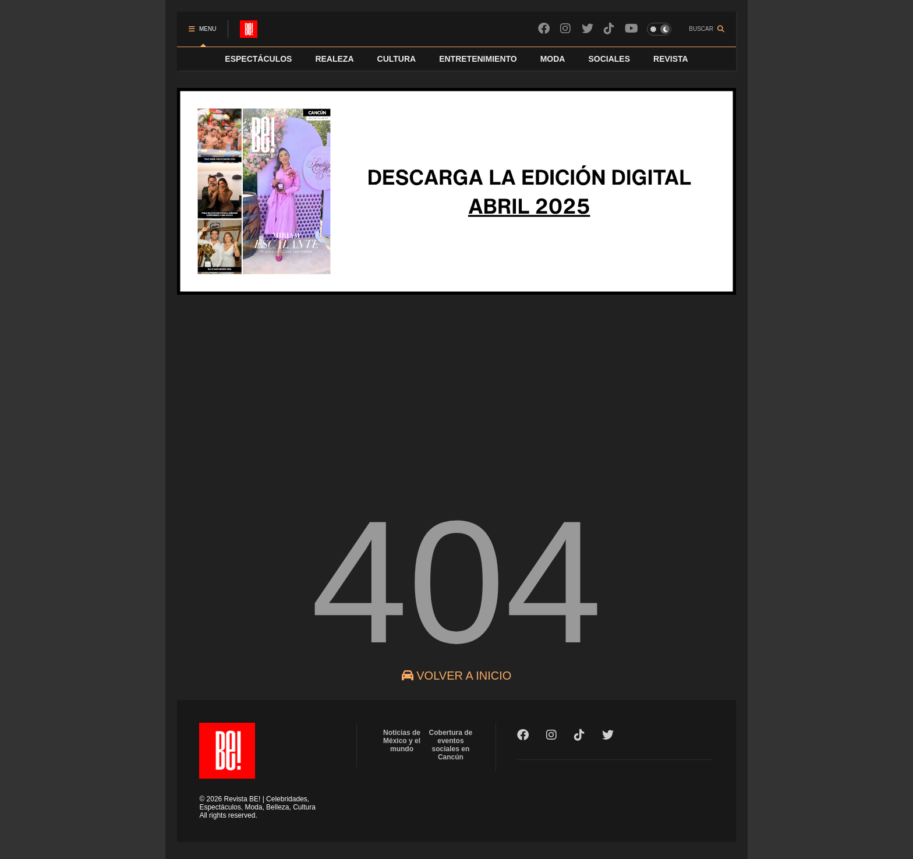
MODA (552, 58)
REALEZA (334, 58)
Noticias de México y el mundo (401, 741)
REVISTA (670, 58)
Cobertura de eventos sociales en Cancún (451, 745)
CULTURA (396, 58)
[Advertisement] (456, 395)
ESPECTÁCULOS (258, 58)
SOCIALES (609, 58)
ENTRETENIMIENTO (478, 58)
